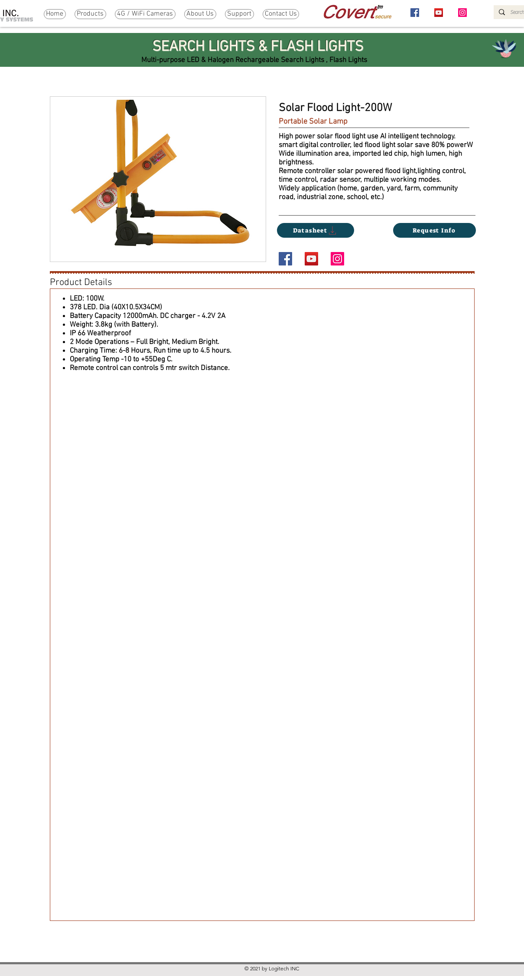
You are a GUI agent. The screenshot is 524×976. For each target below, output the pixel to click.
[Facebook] (414, 12)
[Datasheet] (315, 230)
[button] (90, 14)
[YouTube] (438, 12)
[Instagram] (462, 12)
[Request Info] (434, 230)
